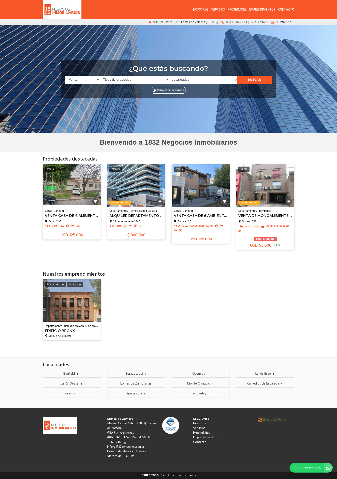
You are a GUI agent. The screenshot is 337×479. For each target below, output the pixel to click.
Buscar (254, 80)
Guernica (200, 374)
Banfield (71, 374)
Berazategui (136, 374)
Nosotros (200, 9)
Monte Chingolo (200, 383)
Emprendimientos (262, 9)
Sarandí (71, 393)
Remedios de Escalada (265, 383)
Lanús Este (265, 374)
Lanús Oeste (72, 383)
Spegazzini (136, 393)
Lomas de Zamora (136, 383)
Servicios (218, 9)
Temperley (201, 393)
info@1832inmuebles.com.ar (126, 447)
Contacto (286, 9)
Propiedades (237, 9)
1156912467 (116, 442)
